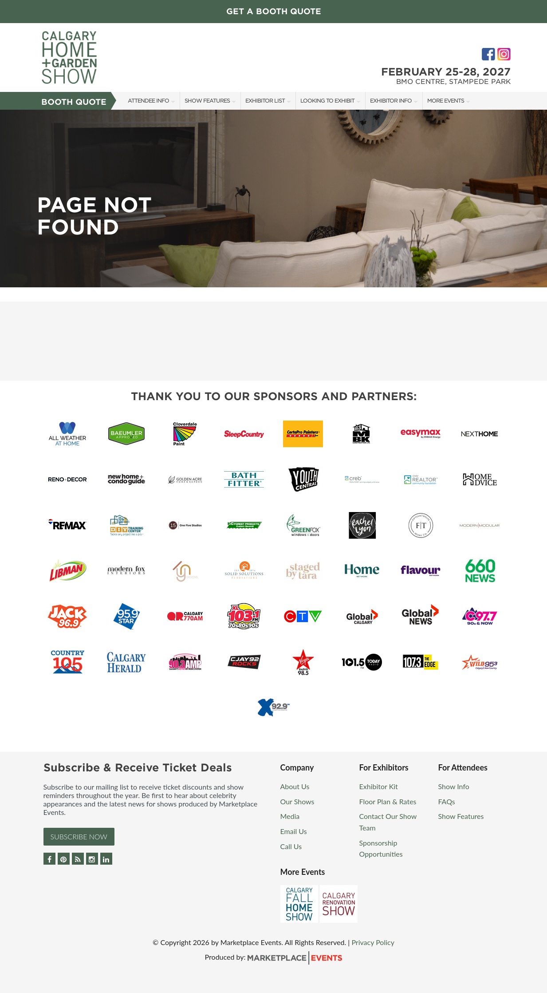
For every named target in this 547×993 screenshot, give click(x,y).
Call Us (291, 846)
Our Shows (297, 801)
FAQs (446, 801)
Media (290, 816)
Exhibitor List (265, 100)
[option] (273, 198)
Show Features (207, 100)
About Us (295, 786)
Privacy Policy (372, 942)
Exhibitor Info (391, 100)
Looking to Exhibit (327, 100)
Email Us (293, 831)
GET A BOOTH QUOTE (273, 11)
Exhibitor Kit (378, 786)
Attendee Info (148, 100)
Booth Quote (73, 102)
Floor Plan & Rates (388, 801)
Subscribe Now (79, 836)
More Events (445, 100)
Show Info (453, 786)
